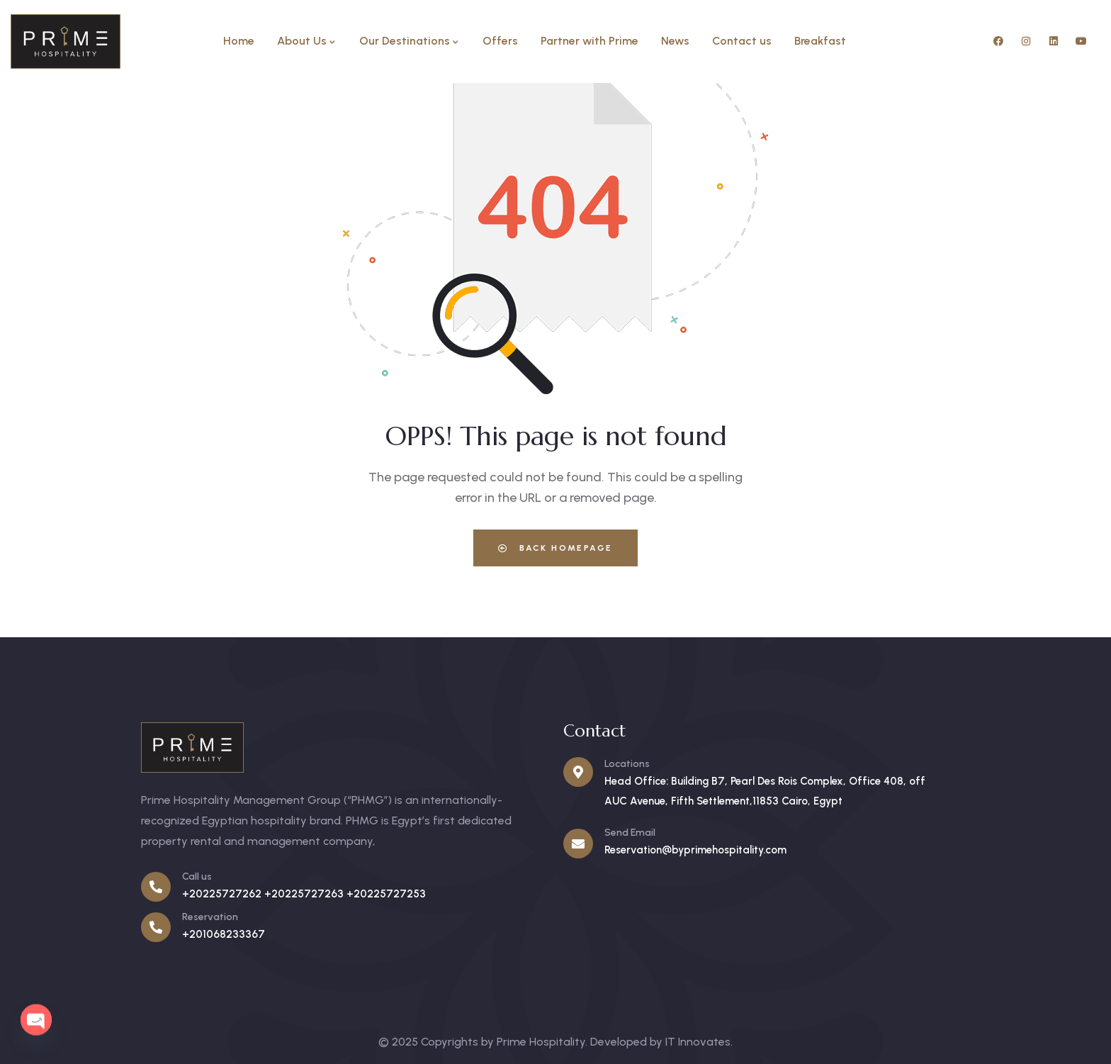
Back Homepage (555, 548)
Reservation (210, 917)
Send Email (629, 833)
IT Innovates (698, 1041)
